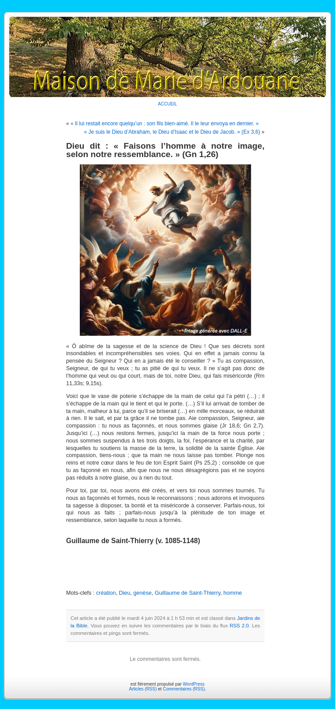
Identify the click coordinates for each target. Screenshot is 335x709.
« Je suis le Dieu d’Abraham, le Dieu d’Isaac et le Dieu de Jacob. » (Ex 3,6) (172, 132)
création (106, 593)
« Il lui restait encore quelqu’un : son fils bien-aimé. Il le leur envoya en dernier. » (165, 123)
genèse (143, 593)
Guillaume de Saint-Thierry (187, 593)
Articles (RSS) (143, 688)
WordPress (194, 684)
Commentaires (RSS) (184, 688)
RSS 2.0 (239, 625)
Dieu (124, 593)
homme (232, 593)
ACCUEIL (167, 103)
